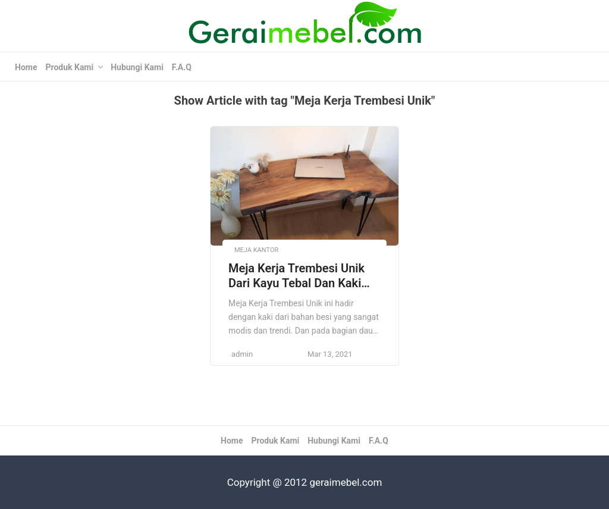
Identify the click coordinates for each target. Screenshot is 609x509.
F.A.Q (182, 67)
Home (26, 67)
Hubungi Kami (137, 67)
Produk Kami (69, 67)
